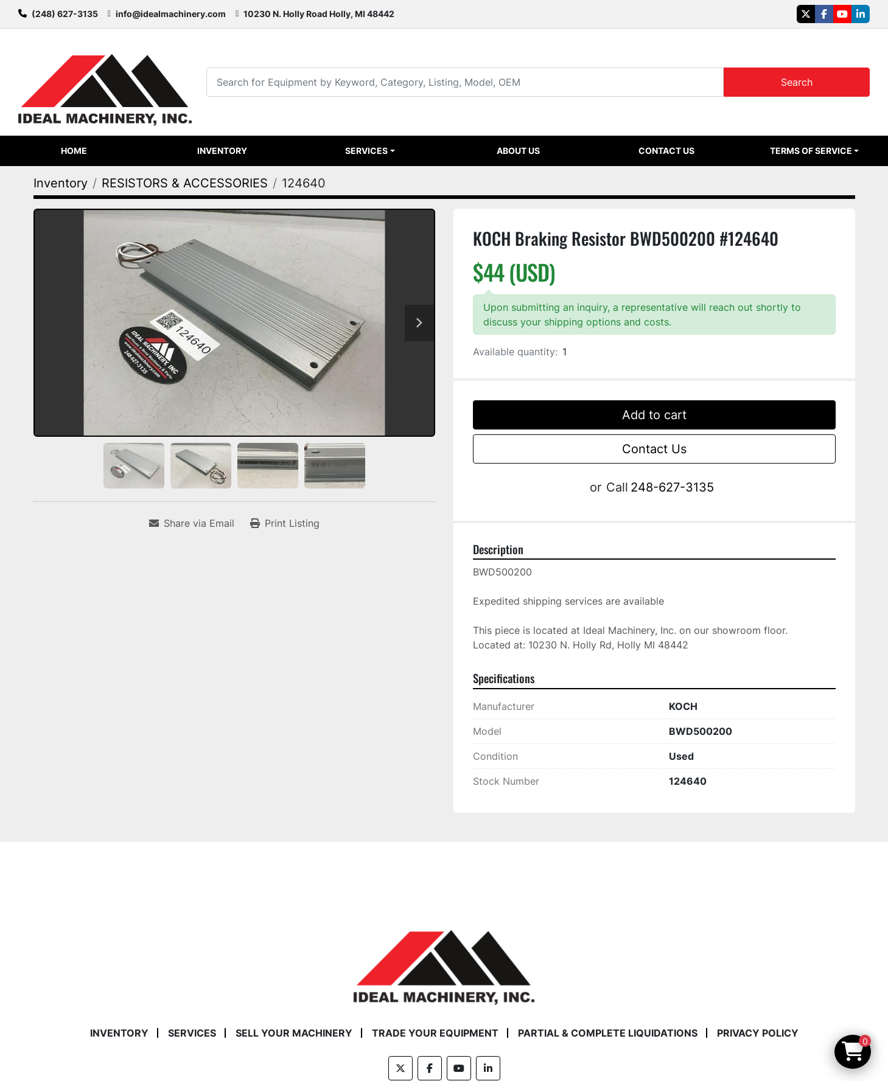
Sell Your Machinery (294, 1033)
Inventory (222, 150)
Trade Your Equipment (435, 1033)
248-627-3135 (672, 487)
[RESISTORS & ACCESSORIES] (185, 183)
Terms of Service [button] (811, 150)
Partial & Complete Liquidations (607, 1033)
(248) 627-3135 (65, 14)
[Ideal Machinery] (444, 958)
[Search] (465, 82)
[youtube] (842, 14)
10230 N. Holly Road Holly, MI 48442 (318, 14)
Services (366, 150)
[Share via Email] (191, 523)
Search (797, 82)
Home (74, 150)
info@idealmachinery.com (171, 14)
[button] (370, 151)
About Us (518, 150)
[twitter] (806, 14)
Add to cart (654, 415)
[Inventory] (60, 183)
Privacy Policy (758, 1033)
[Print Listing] (284, 523)
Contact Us (666, 150)
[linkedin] (860, 14)
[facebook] (824, 14)
